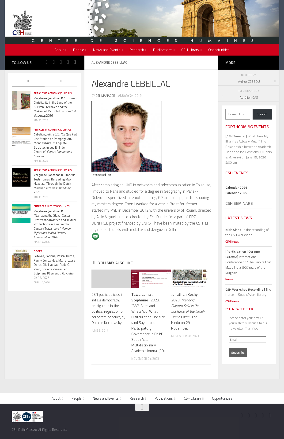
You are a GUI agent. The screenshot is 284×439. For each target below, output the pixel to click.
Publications (162, 50)
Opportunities (219, 50)
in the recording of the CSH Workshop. (247, 232)
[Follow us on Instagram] (60, 62)
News (229, 279)
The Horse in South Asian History (248, 292)
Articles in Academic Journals (53, 93)
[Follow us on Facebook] (46, 62)
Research (136, 50)
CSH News (232, 241)
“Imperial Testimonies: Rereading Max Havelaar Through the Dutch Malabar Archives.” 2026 (55, 184)
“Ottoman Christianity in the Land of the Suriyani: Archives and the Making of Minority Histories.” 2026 (55, 107)
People (78, 50)
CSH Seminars (239, 203)
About (59, 50)
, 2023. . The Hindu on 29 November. (188, 311)
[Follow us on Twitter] (53, 62)
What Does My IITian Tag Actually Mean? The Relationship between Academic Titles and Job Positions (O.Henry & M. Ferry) (248, 147)
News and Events (106, 50)
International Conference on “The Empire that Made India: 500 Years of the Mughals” (248, 262)
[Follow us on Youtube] (67, 62)
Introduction (101, 174)
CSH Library (190, 50)
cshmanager (105, 95)
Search (262, 114)
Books (38, 251)
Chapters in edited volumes (52, 206)
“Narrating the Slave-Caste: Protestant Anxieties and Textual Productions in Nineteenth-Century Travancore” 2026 (55, 224)
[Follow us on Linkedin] (74, 62)
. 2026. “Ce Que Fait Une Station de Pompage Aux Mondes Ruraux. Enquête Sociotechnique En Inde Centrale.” (55, 145)
